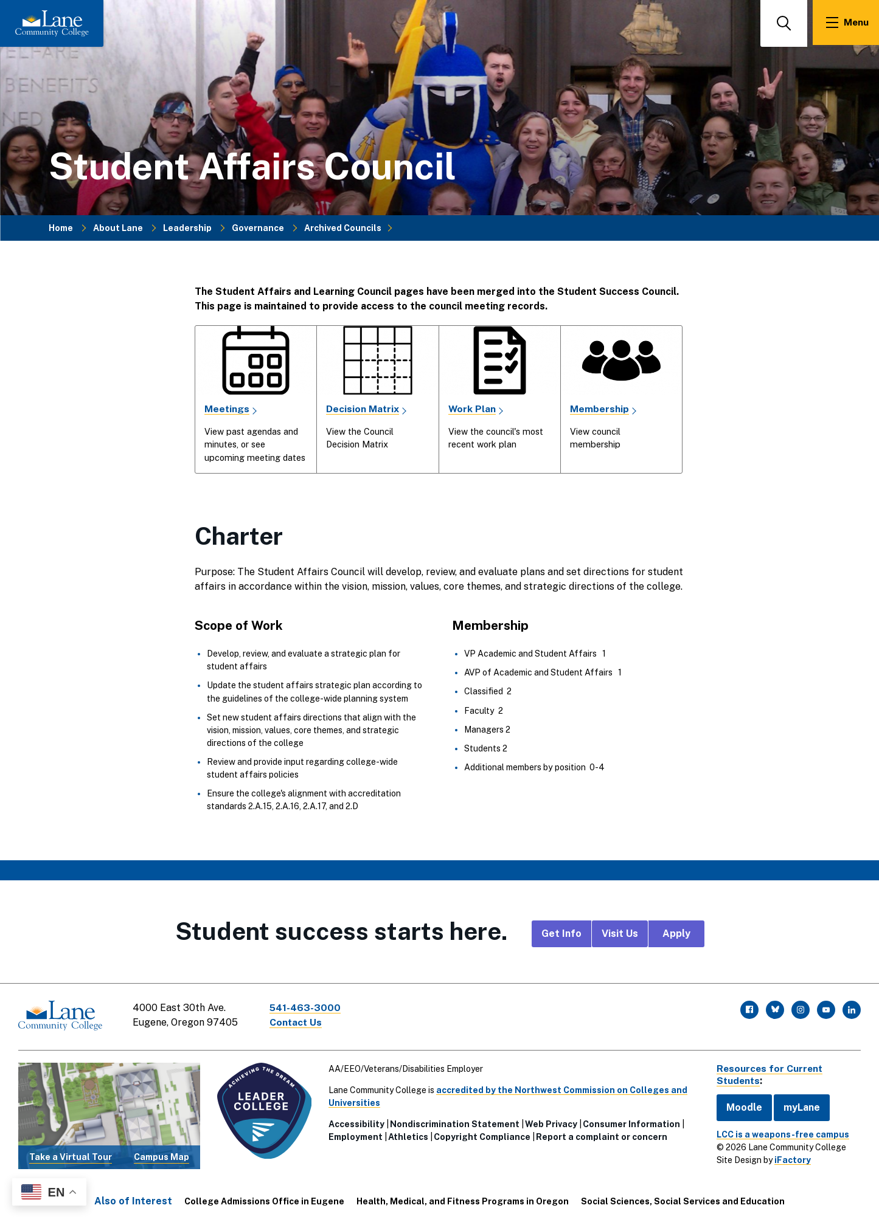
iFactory (789, 1157)
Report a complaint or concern (600, 1135)
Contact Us (297, 1022)
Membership (599, 409)
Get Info (561, 933)
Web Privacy (550, 1122)
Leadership (187, 227)
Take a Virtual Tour (70, 1155)
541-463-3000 (306, 1007)
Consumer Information (630, 1122)
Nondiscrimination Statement (453, 1122)
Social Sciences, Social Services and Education (683, 1199)
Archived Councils (342, 227)
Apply (676, 933)
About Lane (118, 227)
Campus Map (161, 1155)
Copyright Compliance (481, 1135)
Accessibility (355, 1122)
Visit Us (620, 933)
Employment (354, 1135)
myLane (798, 1105)
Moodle (741, 1105)
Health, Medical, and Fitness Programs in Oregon (462, 1199)
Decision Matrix (363, 409)
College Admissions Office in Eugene (264, 1199)
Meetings (227, 409)
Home (61, 227)
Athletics (407, 1135)
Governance (258, 227)
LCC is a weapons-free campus (779, 1132)
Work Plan (472, 409)
